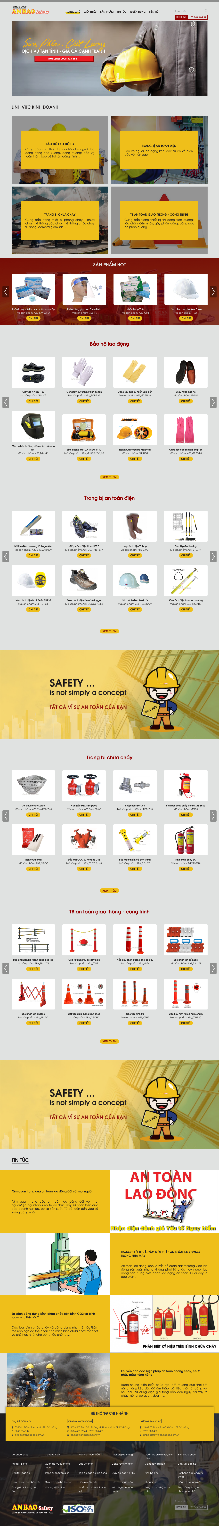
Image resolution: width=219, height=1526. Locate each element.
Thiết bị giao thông (122, 1454)
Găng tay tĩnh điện (122, 1463)
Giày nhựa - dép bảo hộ (26, 1481)
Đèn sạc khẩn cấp (122, 1481)
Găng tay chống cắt (189, 1481)
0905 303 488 (198, 17)
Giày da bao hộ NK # (124, 1472)
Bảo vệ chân (86, 1463)
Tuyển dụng (138, 11)
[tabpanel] (110, 58)
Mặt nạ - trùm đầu (89, 1454)
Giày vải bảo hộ (187, 1463)
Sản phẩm (107, 11)
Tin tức (121, 11)
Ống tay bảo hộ (21, 1472)
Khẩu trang (151, 1481)
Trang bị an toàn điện (57, 1472)
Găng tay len (52, 1454)
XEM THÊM (109, 477)
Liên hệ (153, 11)
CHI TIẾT (33, 318)
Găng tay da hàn (155, 1463)
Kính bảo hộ (152, 1472)
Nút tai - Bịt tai (19, 1463)
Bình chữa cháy (187, 1454)
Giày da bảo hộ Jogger (58, 1481)
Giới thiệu (90, 11)
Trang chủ (72, 11)
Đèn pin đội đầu (88, 1481)
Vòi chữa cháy (20, 1454)
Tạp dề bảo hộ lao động (93, 1472)
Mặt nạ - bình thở (55, 1487)
